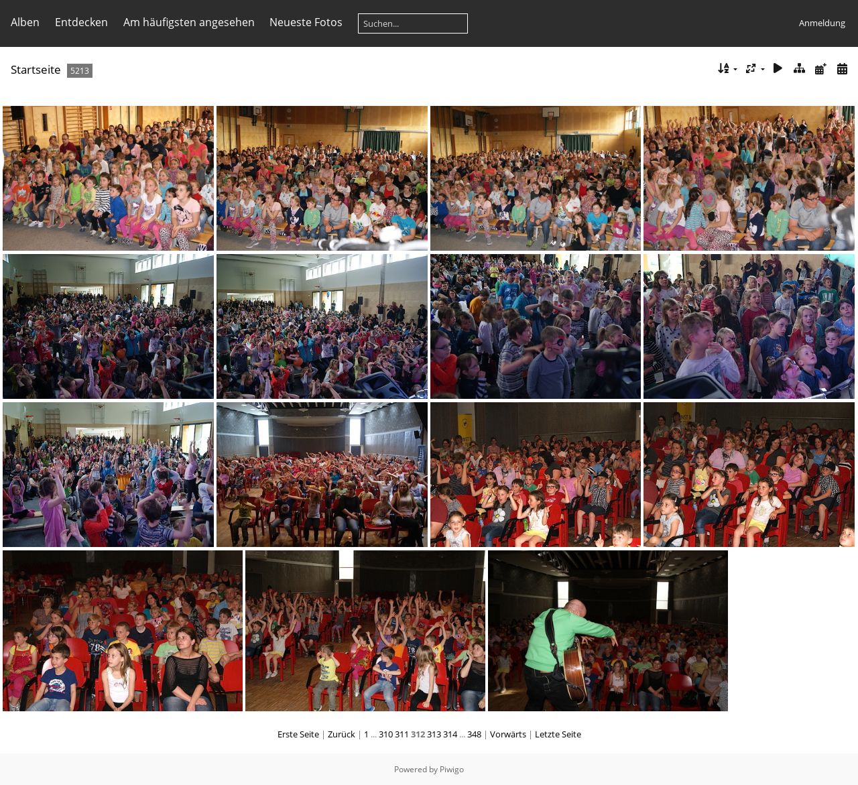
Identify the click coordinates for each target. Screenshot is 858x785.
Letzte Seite (558, 734)
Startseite (36, 69)
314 (450, 734)
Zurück (341, 734)
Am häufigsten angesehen (189, 22)
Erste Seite (298, 734)
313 (434, 734)
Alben (25, 22)
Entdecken (81, 22)
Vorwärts (508, 734)
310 (386, 734)
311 (402, 734)
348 (474, 734)
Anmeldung (822, 23)
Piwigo (452, 769)
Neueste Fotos (306, 22)
